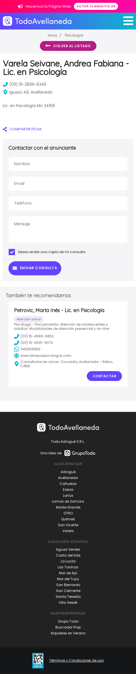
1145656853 (27, 349)
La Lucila (68, 561)
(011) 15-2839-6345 (24, 84)
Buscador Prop (68, 627)
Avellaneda (68, 477)
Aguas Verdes (68, 549)
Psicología (74, 35)
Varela (68, 530)
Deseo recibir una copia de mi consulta (46, 252)
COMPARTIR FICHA (22, 129)
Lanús (68, 495)
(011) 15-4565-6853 (34, 336)
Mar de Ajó (68, 573)
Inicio (52, 35)
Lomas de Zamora (68, 501)
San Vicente (68, 525)
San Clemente (68, 590)
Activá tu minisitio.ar (96, 6)
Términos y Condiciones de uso (76, 660)
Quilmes (68, 519)
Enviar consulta (35, 268)
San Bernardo (68, 584)
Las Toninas (68, 567)
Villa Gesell (68, 602)
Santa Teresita (68, 596)
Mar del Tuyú (68, 579)
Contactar (104, 376)
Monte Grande (68, 507)
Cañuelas (68, 483)
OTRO (68, 513)
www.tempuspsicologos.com (42, 355)
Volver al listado (68, 46)
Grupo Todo (68, 621)
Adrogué (68, 471)
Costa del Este (68, 555)
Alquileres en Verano (68, 633)
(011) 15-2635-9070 (33, 342)
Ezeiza (68, 489)
